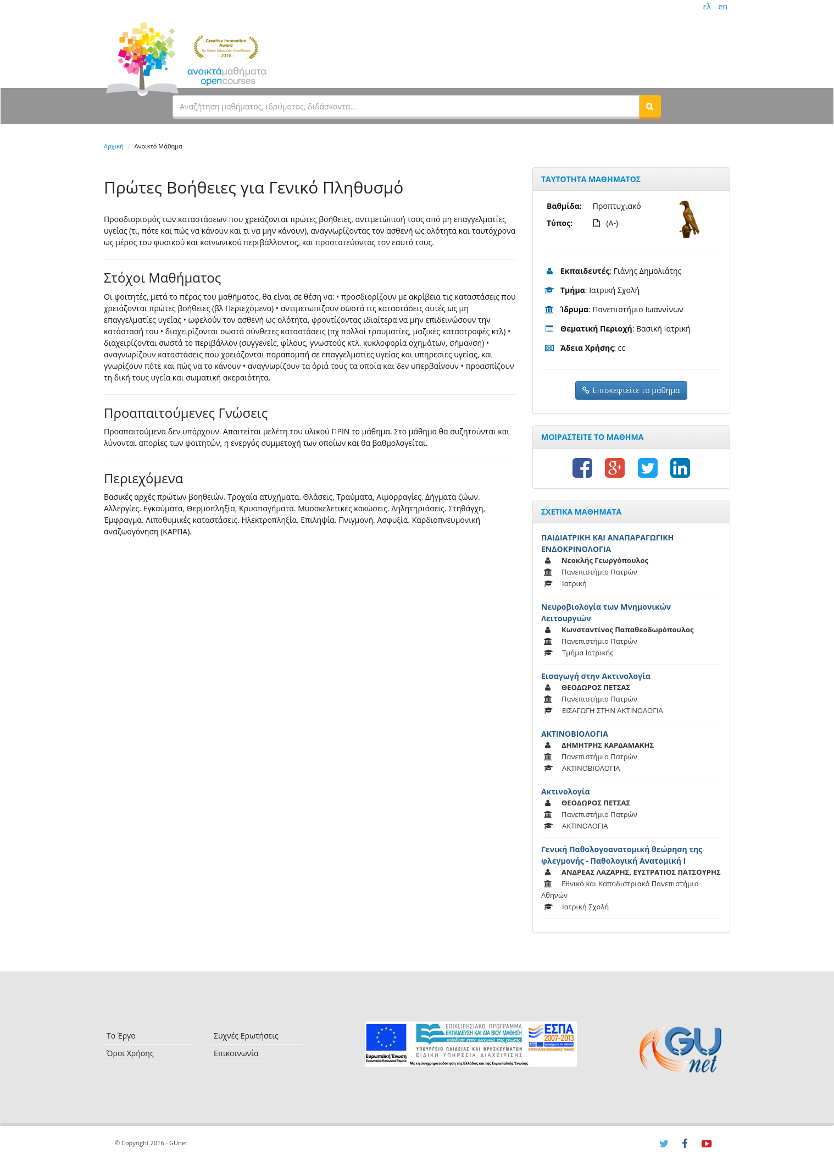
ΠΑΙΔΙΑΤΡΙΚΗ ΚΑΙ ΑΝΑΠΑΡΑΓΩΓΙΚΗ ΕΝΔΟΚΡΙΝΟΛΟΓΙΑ (607, 543)
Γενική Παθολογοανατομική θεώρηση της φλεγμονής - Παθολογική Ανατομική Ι (621, 855)
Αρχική (114, 146)
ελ (707, 6)
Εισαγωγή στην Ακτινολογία (595, 676)
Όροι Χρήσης (130, 1053)
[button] (650, 106)
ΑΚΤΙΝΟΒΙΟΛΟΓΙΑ (574, 733)
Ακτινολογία (565, 791)
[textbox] (406, 106)
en (723, 6)
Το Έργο (121, 1035)
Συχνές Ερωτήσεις (246, 1035)
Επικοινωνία (236, 1053)
